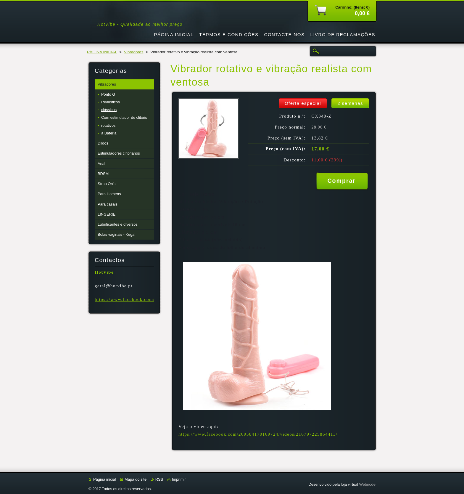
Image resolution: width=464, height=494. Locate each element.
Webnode (367, 484)
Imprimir (179, 479)
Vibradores (134, 52)
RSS (159, 479)
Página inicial (104, 479)
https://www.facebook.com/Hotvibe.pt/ (137, 299)
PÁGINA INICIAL (102, 52)
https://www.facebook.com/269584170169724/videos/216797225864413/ (258, 434)
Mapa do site (135, 479)
